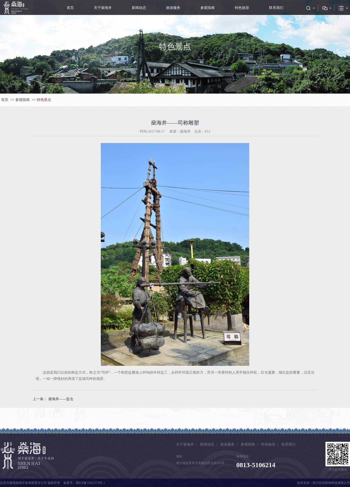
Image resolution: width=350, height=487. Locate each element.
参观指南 (207, 8)
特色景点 (44, 100)
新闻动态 (139, 8)
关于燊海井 (103, 8)
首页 (70, 8)
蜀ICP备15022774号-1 (90, 483)
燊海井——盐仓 (60, 399)
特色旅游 (242, 8)
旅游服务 (173, 8)
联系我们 (276, 8)
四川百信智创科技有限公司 (331, 483)
